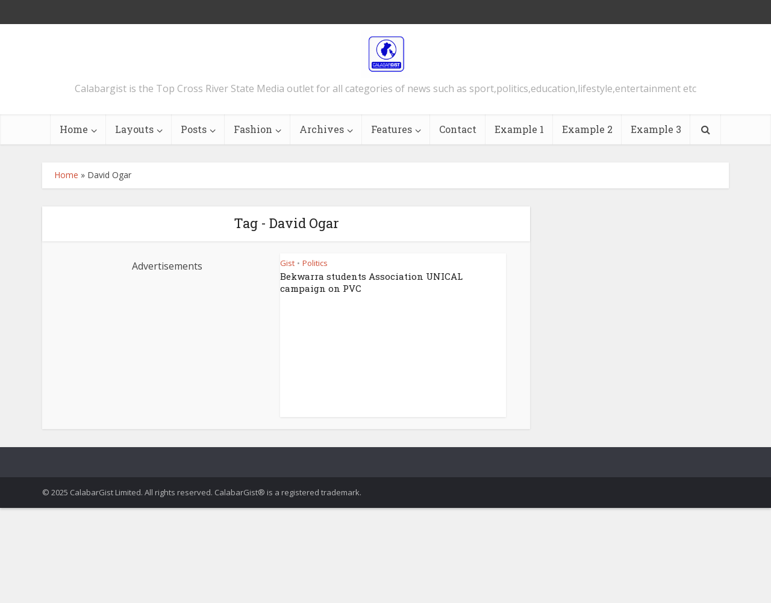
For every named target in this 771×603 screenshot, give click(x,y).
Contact (457, 129)
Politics (315, 263)
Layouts (134, 129)
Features (391, 129)
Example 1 (519, 129)
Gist (287, 263)
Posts (194, 129)
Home (74, 129)
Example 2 (587, 129)
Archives (321, 129)
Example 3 (656, 129)
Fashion (253, 129)
